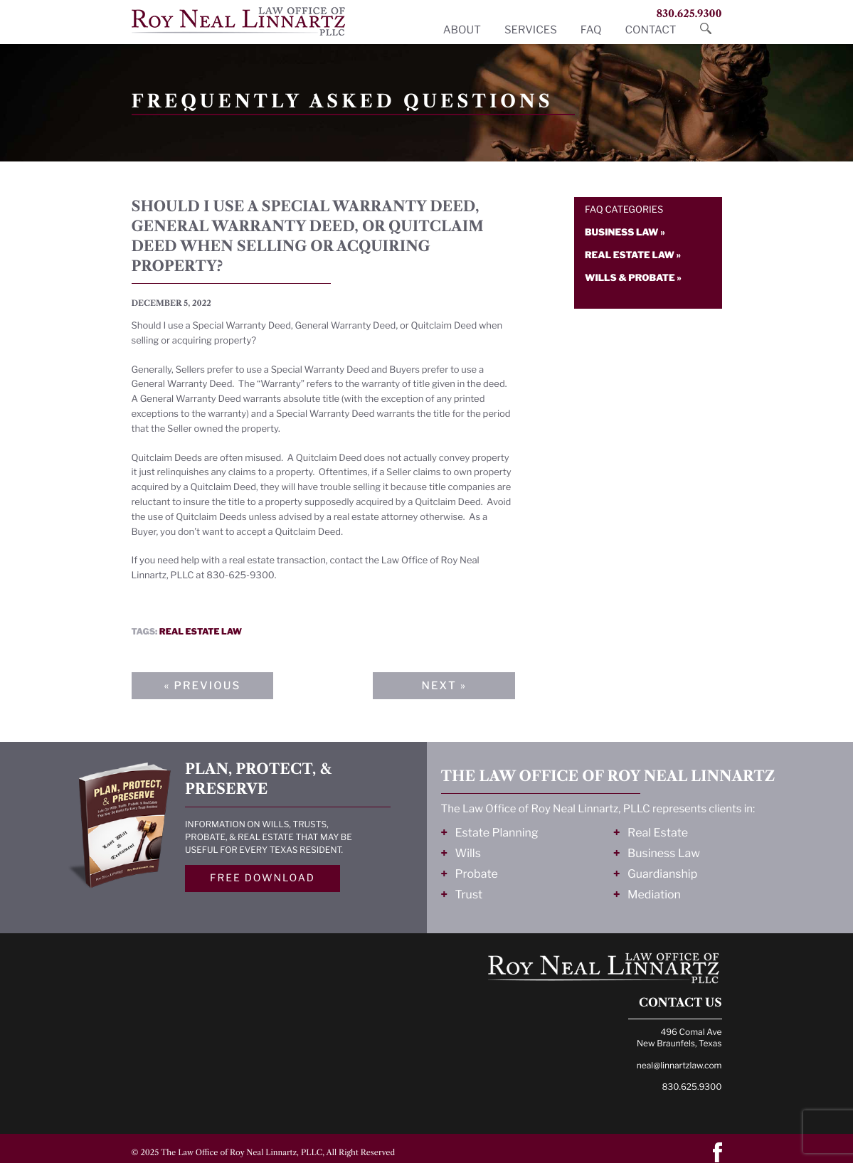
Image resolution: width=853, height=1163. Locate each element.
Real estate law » (633, 255)
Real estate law (200, 631)
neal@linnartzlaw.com (679, 1065)
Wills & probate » (633, 278)
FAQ (591, 29)
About (462, 29)
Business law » (625, 232)
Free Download (262, 878)
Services (530, 29)
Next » (443, 685)
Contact (650, 29)
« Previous (202, 685)
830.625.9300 (688, 13)
